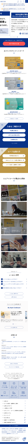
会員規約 (21, 432)
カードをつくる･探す (4, 390)
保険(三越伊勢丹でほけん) (10, 426)
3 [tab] (13, 37)
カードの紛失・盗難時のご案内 (11, 407)
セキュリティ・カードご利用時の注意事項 (13, 414)
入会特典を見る (14, 140)
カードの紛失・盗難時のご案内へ (14, 165)
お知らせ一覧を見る (14, 366)
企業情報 (3, 432)
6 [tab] (17, 37)
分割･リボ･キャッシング (14, 400)
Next (27, 319)
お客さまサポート (8, 410)
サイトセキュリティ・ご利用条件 (15, 434)
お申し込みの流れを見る (14, 135)
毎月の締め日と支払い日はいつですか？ (12, 288)
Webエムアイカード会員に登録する (14, 161)
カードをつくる (14, 43)
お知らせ (6, 405)
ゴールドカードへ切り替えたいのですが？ (13, 282)
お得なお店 (23, 399)
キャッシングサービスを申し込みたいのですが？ (13, 285)
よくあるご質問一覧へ (14, 294)
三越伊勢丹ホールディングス (12, 437)
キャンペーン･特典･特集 (23, 391)
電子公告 (12, 432)
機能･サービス (4, 399)
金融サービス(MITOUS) (9, 424)
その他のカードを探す (14, 119)
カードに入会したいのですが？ (10, 279)
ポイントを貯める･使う (14, 391)
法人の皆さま (7, 421)
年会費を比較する (14, 131)
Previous (1, 319)
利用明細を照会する (14, 156)
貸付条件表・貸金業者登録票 (17, 436)
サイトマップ (7, 419)
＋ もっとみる (14, 143)
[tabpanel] (14, 23)
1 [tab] (10, 37)
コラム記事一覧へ (14, 329)
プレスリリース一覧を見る (14, 370)
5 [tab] (16, 37)
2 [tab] (12, 37)
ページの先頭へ (15, 429)
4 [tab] (15, 37)
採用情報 (16, 432)
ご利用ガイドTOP (8, 412)
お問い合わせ (14, 298)
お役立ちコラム (7, 417)
